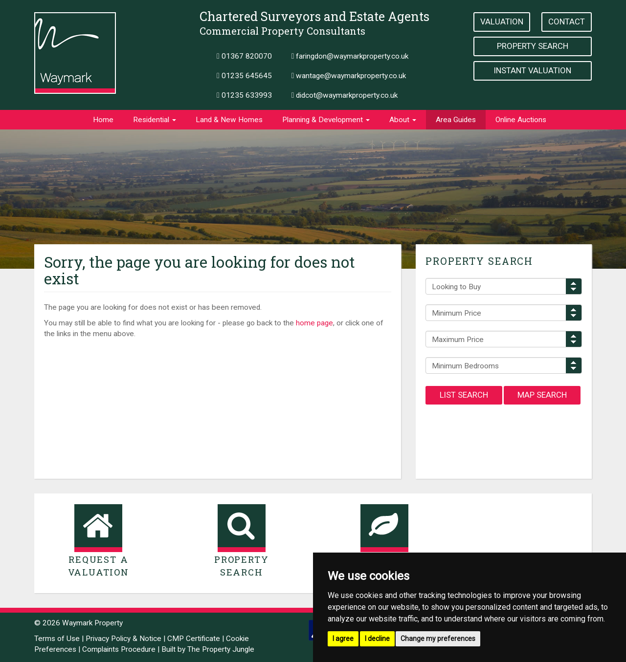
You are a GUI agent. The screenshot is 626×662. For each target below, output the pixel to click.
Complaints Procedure (119, 649)
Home (103, 119)
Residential (154, 119)
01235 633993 (244, 95)
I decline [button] (377, 638)
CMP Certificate (193, 638)
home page (314, 323)
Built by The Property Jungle (207, 649)
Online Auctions (520, 119)
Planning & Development (326, 119)
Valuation (501, 21)
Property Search (532, 46)
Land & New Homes (229, 119)
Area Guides (456, 119)
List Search (464, 395)
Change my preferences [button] (438, 638)
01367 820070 (244, 56)
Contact (566, 21)
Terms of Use (57, 638)
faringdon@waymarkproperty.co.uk (350, 56)
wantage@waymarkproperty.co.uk (348, 75)
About (402, 119)
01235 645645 (244, 75)
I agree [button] (343, 638)
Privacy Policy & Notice (123, 638)
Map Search (542, 395)
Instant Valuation (532, 70)
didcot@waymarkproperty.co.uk (344, 95)
